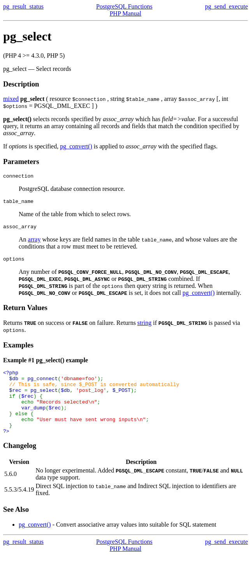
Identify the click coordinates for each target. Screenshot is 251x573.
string (144, 327)
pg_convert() (76, 146)
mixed (11, 98)
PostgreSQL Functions (124, 6)
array (34, 243)
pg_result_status (23, 6)
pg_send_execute (226, 6)
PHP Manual (126, 13)
